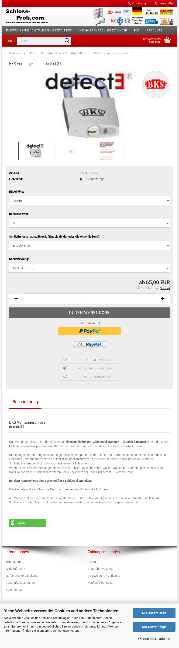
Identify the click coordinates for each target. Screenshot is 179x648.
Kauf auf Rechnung (100, 582)
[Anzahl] (89, 298)
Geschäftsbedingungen (21, 582)
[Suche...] (11, 41)
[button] (16, 298)
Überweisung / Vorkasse (104, 575)
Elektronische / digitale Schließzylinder (39, 30)
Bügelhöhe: (16, 191)
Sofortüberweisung (100, 568)
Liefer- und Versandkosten (23, 575)
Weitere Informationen (154, 639)
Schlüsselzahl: (19, 214)
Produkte (154, 30)
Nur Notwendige (154, 627)
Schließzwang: (19, 259)
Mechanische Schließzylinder (103, 30)
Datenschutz (14, 589)
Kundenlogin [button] (138, 3)
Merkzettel (164, 3)
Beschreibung (25, 401)
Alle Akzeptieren (154, 613)
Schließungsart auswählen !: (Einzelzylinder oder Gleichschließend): (54, 236)
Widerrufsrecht (15, 568)
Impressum (13, 561)
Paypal (92, 561)
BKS (137, 30)
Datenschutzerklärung (64, 630)
